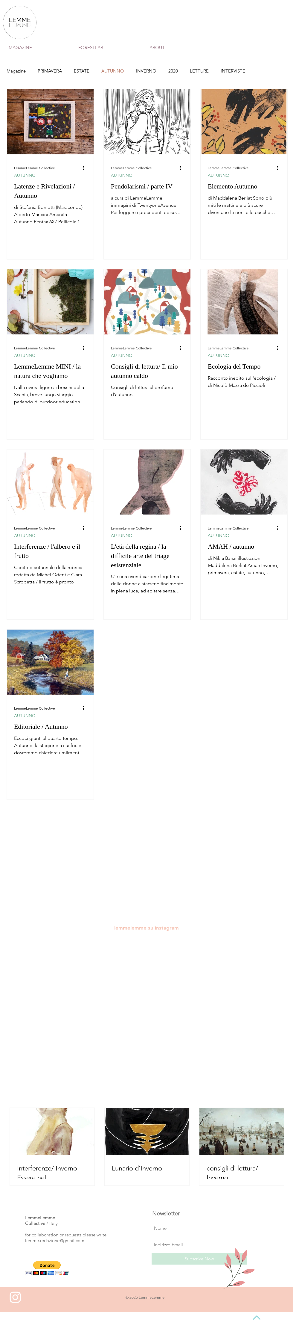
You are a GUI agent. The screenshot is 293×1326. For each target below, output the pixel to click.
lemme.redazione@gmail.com (54, 1240)
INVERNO (146, 71)
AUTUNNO (112, 71)
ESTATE (81, 71)
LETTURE (199, 71)
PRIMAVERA (50, 71)
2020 (173, 71)
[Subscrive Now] (199, 1259)
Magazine (16, 71)
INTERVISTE (233, 71)
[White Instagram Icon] (15, 1297)
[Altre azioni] (85, 167)
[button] (47, 1268)
